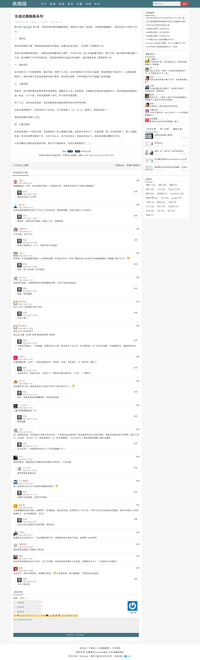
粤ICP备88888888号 (101, 656)
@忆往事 (27, 27)
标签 (62, 3)
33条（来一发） (57, 22)
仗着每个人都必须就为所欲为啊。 (164, 106)
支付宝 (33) (173, 206)
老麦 (21, 180)
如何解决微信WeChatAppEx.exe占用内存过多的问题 (170, 159)
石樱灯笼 (23, 229)
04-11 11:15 (159, 86)
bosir (21, 457)
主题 (80, 3)
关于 (44, 3)
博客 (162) (150, 185)
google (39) (177, 198)
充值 (70, 151)
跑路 (77, 151)
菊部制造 (23, 544)
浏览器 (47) (162, 193)
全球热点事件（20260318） (158, 36)
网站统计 (119, 656)
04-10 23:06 (159, 95)
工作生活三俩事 (21, 165)
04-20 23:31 (163, 59)
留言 (71, 3)
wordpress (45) (177, 193)
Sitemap (84, 656)
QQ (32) (160, 211)
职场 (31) (150, 215)
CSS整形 (116, 648)
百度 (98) (162, 185)
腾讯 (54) (150, 193)
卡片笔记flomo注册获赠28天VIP (160, 39)
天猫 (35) (172, 202)
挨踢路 (19, 3)
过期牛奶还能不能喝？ (164, 135)
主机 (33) (150, 211)
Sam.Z (22, 253)
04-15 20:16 (159, 77)
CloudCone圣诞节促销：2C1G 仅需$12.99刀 (166, 43)
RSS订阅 (72, 656)
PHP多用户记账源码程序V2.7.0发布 (162, 47)
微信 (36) (161, 202)
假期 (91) (173, 185)
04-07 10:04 (159, 104)
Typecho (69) (174, 189)
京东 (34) (161, 206)
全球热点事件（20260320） (158, 32)
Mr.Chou (23, 277)
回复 (137, 180)
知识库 (83, 648)
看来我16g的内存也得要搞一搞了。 (165, 121)
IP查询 (92, 648)
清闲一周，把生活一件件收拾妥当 (168, 151)
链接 (53, 3)
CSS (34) (150, 206)
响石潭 (22, 505)
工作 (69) (161, 189)
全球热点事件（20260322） (158, 29)
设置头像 (133, 613)
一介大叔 (23, 405)
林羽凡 (22, 357)
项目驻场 (158, 143)
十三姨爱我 (24, 481)
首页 (35, 3)
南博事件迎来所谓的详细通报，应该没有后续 (170, 167)
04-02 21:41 (163, 119)
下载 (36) (150, 202)
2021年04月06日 (21, 22)
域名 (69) (150, 189)
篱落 (117, 652)
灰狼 (25, 191)
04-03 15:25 (163, 110)
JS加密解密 (103, 648)
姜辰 (21, 568)
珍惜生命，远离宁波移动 (127, 165)
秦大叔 (22, 205)
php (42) (164, 198)
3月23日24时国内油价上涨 (157, 25)
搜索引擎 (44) (152, 198)
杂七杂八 (34, 22)
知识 (97, 3)
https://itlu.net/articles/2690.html (99, 155)
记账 (88, 3)
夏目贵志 (23, 301)
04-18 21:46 (157, 68)
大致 (21, 429)
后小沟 (22, 381)
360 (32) (171, 211)
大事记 (22, 532)
